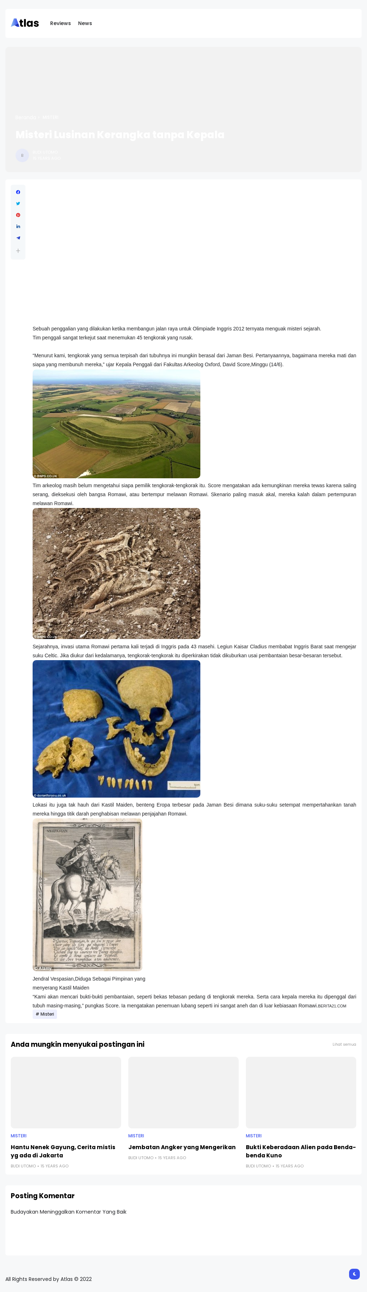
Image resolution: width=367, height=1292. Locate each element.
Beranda (25, 117)
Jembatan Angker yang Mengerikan (182, 1147)
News (85, 23)
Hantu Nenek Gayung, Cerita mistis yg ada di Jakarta (63, 1151)
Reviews (60, 23)
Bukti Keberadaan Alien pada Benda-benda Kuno (301, 1151)
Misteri (50, 117)
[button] (18, 250)
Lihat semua (344, 1044)
